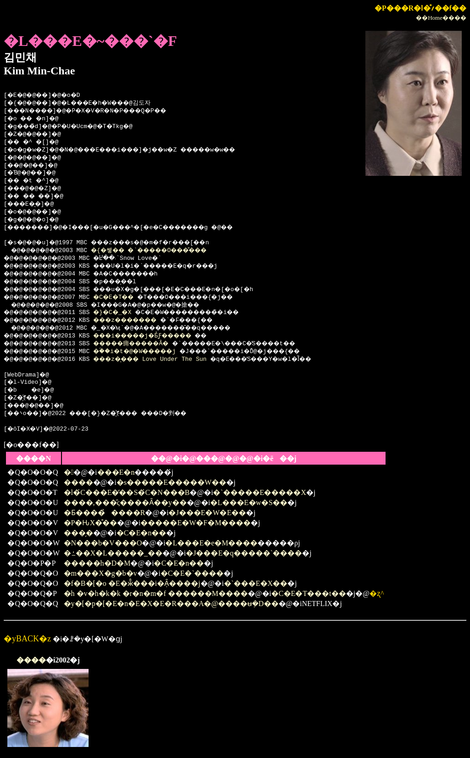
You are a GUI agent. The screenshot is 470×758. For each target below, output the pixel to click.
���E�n (116, 472)
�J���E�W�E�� (207, 513)
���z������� (138, 320)
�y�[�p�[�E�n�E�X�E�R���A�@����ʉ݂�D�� (171, 603)
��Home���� (441, 17)
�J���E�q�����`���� (244, 553)
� (69, 472)
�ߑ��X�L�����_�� (113, 553)
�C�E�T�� (124, 297)
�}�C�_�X (122, 313)
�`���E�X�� (256, 583)
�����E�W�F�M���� (195, 523)
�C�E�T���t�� (308, 593)
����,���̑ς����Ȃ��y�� (125, 502)
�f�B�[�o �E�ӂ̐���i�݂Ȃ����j (132, 583)
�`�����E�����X (259, 492)
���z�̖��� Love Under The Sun (161, 359)
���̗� (78, 533)
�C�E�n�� (141, 533)
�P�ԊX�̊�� (90, 523)
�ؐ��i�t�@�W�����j (149, 352)
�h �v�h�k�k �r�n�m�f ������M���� (156, 593)
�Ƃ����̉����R (104, 513)
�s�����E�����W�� (171, 482)
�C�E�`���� (192, 573)
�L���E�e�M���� (211, 543)
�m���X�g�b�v (100, 573)
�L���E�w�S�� (248, 502)
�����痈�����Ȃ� (145, 344)
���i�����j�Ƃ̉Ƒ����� (158, 336)
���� (78, 482)
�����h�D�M (97, 563)
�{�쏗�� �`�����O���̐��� (164, 251)
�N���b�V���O (103, 543)
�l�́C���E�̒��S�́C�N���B (127, 492)
